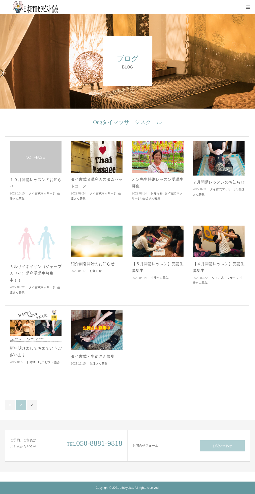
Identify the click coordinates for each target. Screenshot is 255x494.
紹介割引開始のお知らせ (93, 264)
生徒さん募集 (151, 198)
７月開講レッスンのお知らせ (219, 182)
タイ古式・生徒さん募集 (93, 356)
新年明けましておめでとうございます (36, 351)
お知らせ (157, 193)
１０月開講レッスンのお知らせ (36, 183)
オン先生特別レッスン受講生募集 (158, 182)
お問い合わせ (222, 446)
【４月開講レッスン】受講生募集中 (219, 267)
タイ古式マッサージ (42, 193)
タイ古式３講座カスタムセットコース (97, 182)
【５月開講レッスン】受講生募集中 (158, 267)
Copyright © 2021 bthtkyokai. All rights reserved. (127, 488)
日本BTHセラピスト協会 (43, 362)
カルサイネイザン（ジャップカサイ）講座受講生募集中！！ (36, 273)
